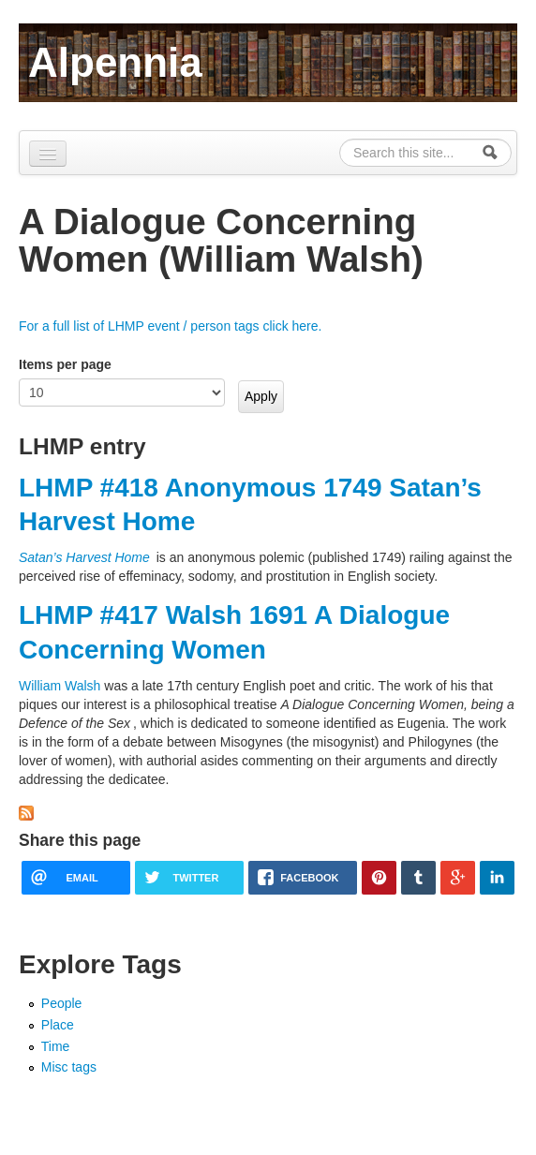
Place (57, 1024)
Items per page (65, 364)
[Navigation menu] (48, 154)
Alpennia (115, 62)
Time (55, 1046)
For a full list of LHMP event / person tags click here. (170, 325)
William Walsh (59, 685)
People (61, 1003)
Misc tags (69, 1066)
